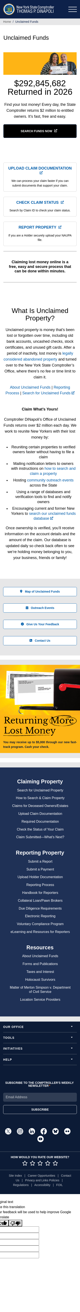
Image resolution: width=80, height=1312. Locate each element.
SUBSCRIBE (40, 1109)
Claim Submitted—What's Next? (40, 837)
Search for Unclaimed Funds (48, 393)
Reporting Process (40, 885)
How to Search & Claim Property (40, 798)
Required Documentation (40, 821)
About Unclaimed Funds (30, 387)
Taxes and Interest (40, 972)
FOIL (59, 1185)
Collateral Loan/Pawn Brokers (40, 900)
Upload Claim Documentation (40, 168)
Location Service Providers (40, 999)
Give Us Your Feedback (40, 624)
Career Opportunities (41, 1175)
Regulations (21, 1185)
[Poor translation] (15, 1223)
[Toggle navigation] (72, 9)
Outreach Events (40, 608)
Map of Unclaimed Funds (40, 591)
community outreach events (50, 480)
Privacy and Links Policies (42, 1180)
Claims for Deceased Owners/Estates (40, 806)
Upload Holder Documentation (40, 877)
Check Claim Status (37, 202)
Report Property (37, 227)
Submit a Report (40, 861)
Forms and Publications (40, 964)
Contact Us (40, 640)
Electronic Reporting (40, 916)
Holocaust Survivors (40, 979)
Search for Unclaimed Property (40, 790)
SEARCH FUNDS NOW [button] (36, 131)
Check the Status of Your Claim (40, 829)
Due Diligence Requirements (40, 908)
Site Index (15, 1175)
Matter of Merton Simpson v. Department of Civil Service (40, 990)
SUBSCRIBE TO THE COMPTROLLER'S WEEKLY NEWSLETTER (39, 1084)
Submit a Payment (40, 869)
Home (7, 21)
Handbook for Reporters (40, 892)
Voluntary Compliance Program (40, 924)
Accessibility (42, 1185)
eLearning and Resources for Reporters (40, 932)
